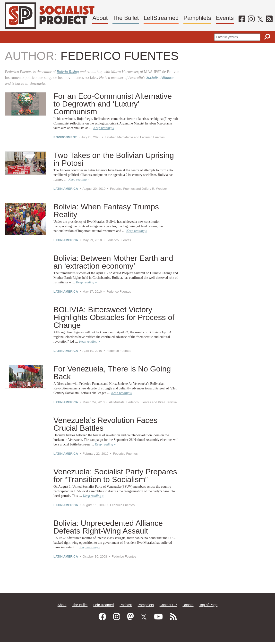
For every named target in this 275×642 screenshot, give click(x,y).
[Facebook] (242, 19)
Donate (187, 605)
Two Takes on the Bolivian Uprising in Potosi (113, 159)
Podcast (126, 605)
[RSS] (269, 19)
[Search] (267, 37)
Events (225, 18)
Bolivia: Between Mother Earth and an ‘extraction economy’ (113, 262)
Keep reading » (103, 128)
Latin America (65, 188)
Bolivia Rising (68, 72)
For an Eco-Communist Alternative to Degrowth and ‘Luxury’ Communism (112, 104)
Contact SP (168, 605)
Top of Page (208, 605)
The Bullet (125, 18)
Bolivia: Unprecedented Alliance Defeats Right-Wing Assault (108, 527)
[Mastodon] (130, 616)
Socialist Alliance (159, 77)
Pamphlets (197, 18)
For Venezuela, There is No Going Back (112, 372)
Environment (65, 137)
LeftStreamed (161, 18)
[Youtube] (158, 616)
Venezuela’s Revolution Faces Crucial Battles (105, 424)
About (100, 18)
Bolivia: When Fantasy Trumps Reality (106, 210)
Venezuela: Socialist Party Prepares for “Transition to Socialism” (115, 475)
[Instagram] (251, 19)
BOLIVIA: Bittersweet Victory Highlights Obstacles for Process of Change (113, 317)
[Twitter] (260, 19)
